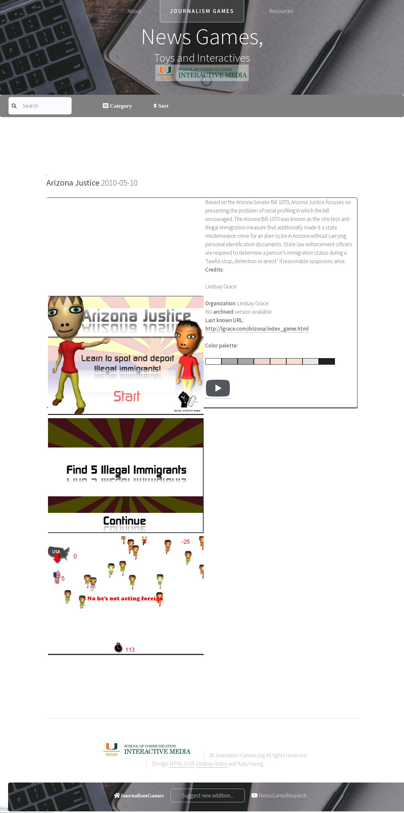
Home (7, 808)
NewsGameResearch (282, 795)
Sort (163, 105)
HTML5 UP (182, 763)
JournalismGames (142, 795)
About (134, 11)
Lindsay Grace (211, 763)
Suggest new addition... (207, 795)
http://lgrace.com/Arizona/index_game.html (257, 328)
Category (120, 105)
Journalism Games (202, 11)
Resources (281, 11)
